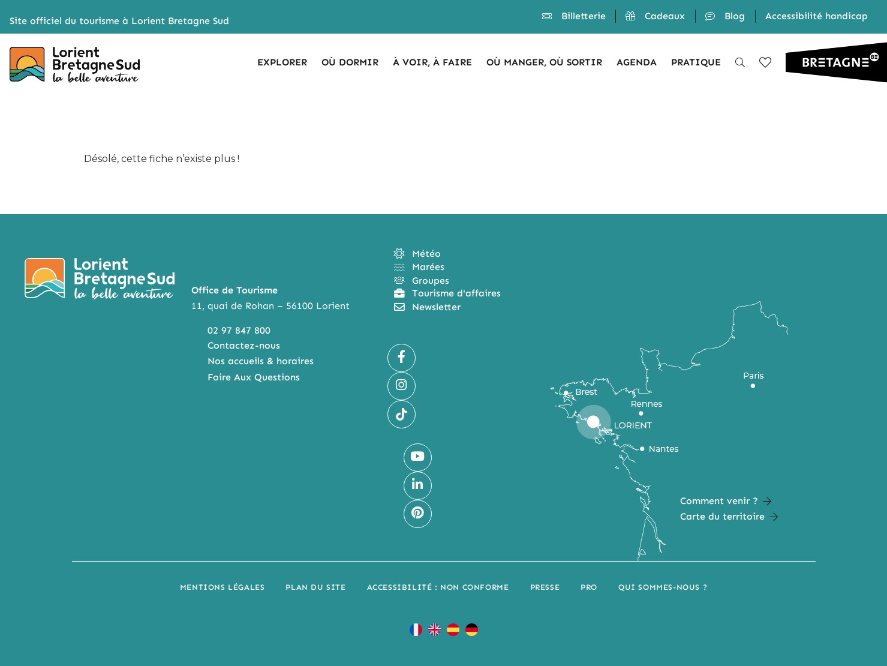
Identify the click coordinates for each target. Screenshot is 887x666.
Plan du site (315, 587)
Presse (545, 587)
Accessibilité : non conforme (438, 587)
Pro (589, 587)
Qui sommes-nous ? (662, 587)
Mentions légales (222, 587)
